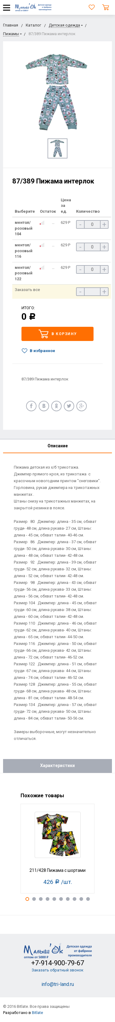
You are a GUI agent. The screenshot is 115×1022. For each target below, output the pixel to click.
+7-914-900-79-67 (57, 963)
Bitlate (37, 1012)
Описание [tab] (58, 445)
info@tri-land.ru (57, 984)
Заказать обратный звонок (57, 970)
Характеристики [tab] (57, 765)
